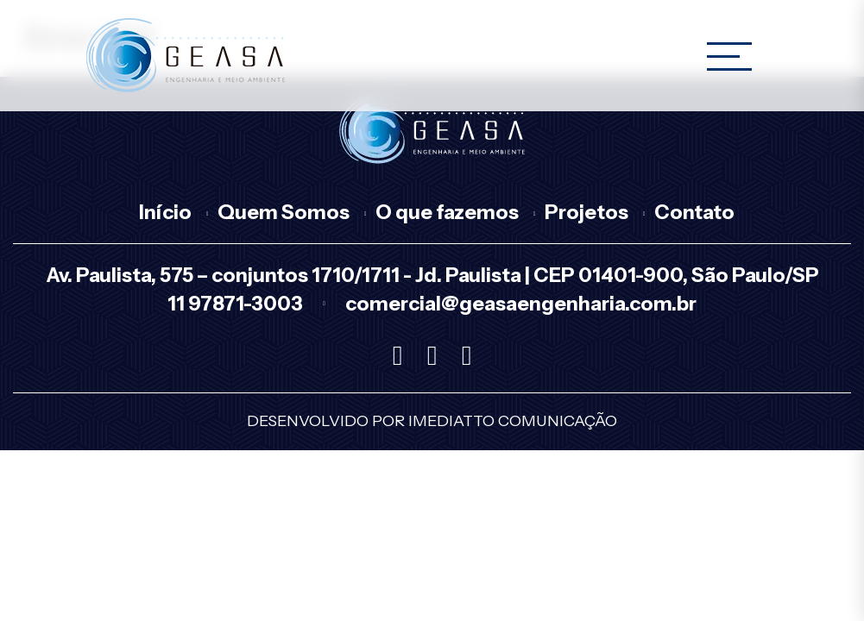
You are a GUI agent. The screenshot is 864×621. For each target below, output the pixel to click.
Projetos (586, 212)
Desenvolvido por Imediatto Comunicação (432, 420)
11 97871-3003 (235, 304)
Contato (694, 212)
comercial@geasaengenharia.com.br (521, 304)
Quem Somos (284, 212)
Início (165, 212)
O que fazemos (447, 212)
